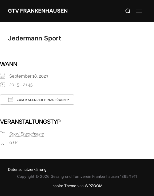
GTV (13, 142)
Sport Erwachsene (26, 134)
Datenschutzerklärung (27, 169)
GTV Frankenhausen (38, 10)
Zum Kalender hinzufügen (37, 99)
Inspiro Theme (63, 185)
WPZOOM (94, 185)
